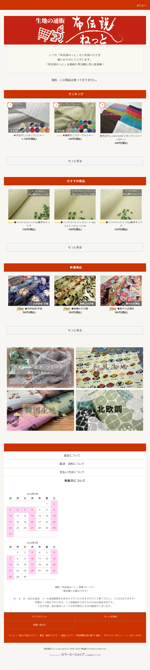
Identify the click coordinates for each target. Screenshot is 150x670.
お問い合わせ (39, 624)
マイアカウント (39, 616)
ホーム (12, 635)
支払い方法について (27, 635)
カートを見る (110, 616)
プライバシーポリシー (113, 635)
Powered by (75, 655)
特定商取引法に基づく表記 (88, 635)
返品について (67, 635)
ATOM (138, 635)
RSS (131, 635)
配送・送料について (48, 635)
